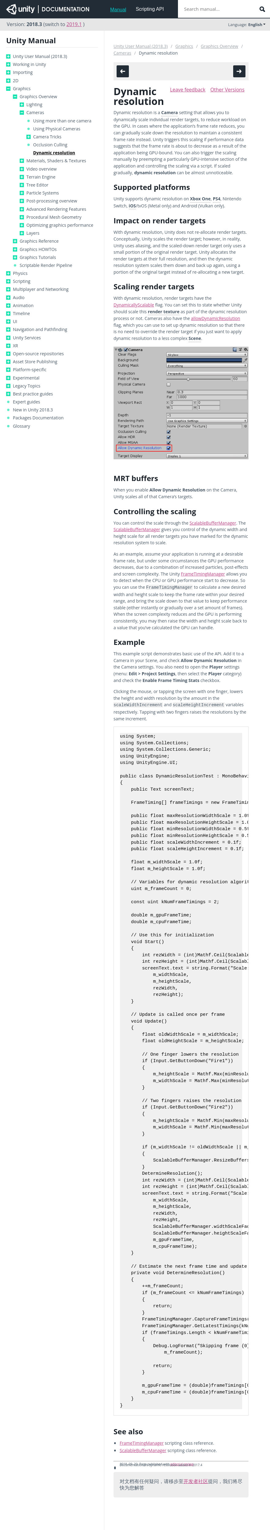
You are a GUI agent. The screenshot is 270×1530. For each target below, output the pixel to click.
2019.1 (74, 24)
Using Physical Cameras (56, 129)
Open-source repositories (38, 353)
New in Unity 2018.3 (33, 410)
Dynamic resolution (54, 153)
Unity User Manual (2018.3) (40, 56)
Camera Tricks (47, 137)
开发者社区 (195, 1480)
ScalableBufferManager (213, 523)
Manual (118, 9)
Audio (19, 297)
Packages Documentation (38, 418)
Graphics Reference (39, 241)
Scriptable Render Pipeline (46, 265)
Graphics (22, 88)
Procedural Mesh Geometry (53, 217)
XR (15, 346)
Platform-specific (29, 369)
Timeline (21, 313)
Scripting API (150, 9)
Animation (23, 305)
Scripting (21, 281)
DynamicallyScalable (134, 305)
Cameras (35, 112)
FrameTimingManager (203, 574)
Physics (20, 273)
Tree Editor (37, 185)
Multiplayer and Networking (40, 289)
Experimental (26, 378)
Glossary (21, 426)
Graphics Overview (38, 96)
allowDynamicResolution (215, 318)
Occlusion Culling (50, 145)
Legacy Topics (26, 386)
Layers (32, 233)
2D (15, 80)
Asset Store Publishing (35, 361)
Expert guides (26, 402)
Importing (23, 72)
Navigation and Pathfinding (40, 329)
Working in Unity (29, 64)
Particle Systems (42, 193)
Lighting (34, 104)
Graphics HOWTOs (38, 249)
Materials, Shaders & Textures (56, 161)
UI (15, 321)
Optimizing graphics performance (59, 225)
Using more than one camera (62, 121)
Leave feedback (187, 89)
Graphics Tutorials (38, 257)
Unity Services (27, 338)
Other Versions (227, 89)
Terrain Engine (41, 177)
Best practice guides (33, 394)
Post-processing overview (51, 201)
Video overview (41, 169)
